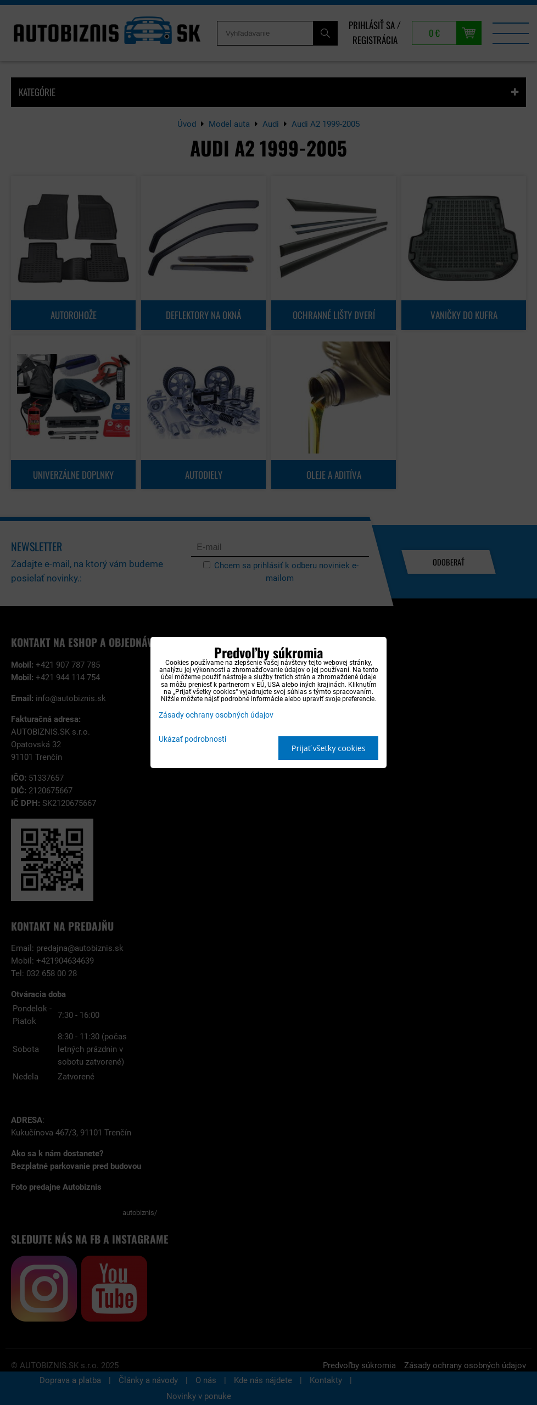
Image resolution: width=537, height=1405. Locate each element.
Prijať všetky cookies (329, 748)
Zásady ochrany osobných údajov (216, 715)
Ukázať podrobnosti (192, 739)
